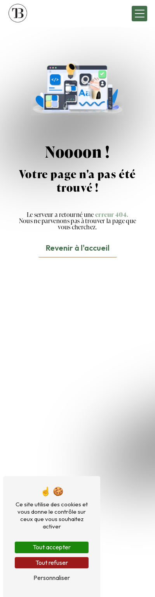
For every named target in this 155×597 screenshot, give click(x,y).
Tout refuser (51, 562)
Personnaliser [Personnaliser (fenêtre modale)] (51, 578)
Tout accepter (52, 547)
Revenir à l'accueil (78, 248)
